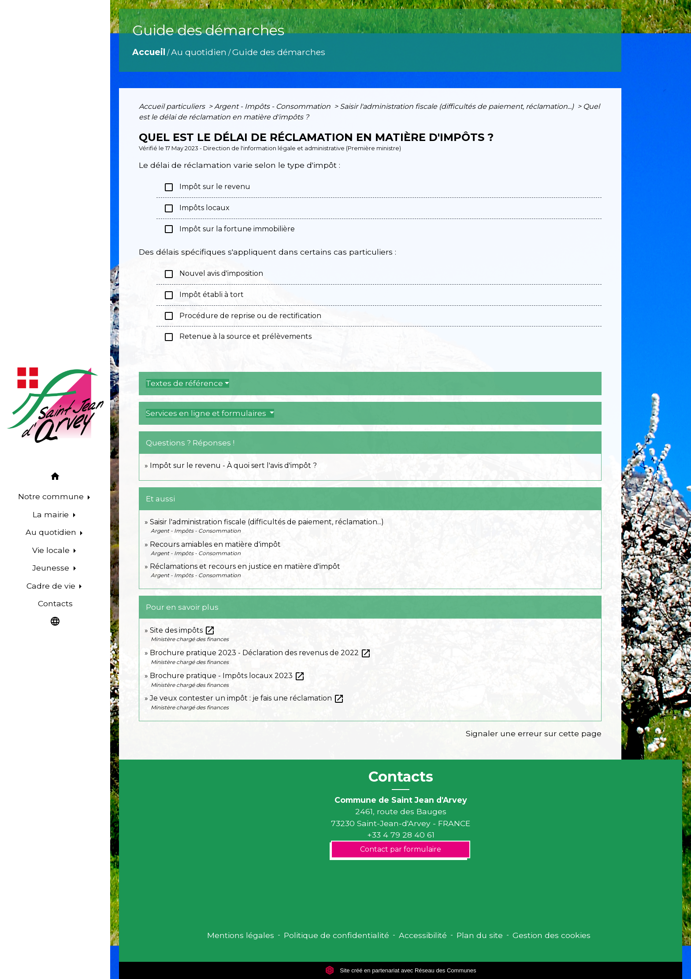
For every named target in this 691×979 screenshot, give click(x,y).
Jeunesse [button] (51, 567)
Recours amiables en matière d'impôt (215, 544)
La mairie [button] (52, 514)
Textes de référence (184, 383)
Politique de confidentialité (336, 935)
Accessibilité (423, 935)
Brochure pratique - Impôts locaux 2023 (227, 675)
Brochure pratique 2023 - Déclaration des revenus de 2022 (260, 653)
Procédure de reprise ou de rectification (242, 316)
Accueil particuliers (173, 106)
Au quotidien (199, 52)
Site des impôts (182, 630)
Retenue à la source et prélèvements (237, 337)
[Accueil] (55, 405)
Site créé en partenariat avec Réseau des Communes (400, 970)
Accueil (148, 52)
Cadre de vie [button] (52, 585)
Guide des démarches (278, 52)
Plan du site (480, 935)
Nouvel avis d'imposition (213, 274)
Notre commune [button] (52, 496)
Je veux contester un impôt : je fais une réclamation (247, 698)
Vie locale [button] (52, 550)
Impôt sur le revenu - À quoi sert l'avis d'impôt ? (233, 465)
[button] (55, 478)
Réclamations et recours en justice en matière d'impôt (245, 566)
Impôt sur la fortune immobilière (229, 229)
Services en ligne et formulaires (207, 413)
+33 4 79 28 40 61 (401, 834)
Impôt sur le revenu (206, 187)
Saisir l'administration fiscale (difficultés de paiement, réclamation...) (458, 106)
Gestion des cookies (552, 935)
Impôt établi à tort (203, 295)
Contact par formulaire (400, 849)
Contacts (400, 776)
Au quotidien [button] (52, 532)
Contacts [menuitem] (55, 603)
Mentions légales (240, 935)
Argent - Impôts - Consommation (273, 106)
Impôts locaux (196, 208)
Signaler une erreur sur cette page (534, 733)
